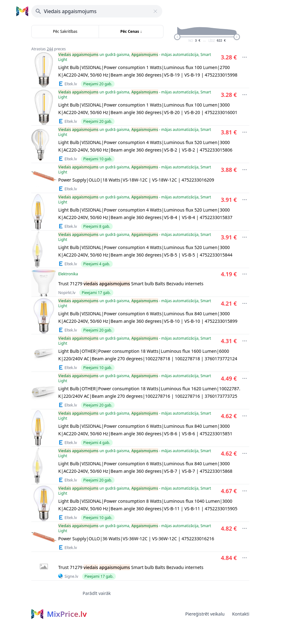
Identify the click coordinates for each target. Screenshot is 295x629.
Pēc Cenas (131, 31)
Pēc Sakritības (65, 31)
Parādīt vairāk (97, 593)
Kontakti (240, 614)
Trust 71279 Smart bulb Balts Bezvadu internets (131, 284)
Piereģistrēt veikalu (205, 614)
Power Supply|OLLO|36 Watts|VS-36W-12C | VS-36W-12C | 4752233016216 (136, 539)
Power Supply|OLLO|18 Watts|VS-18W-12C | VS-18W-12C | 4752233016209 (136, 180)
